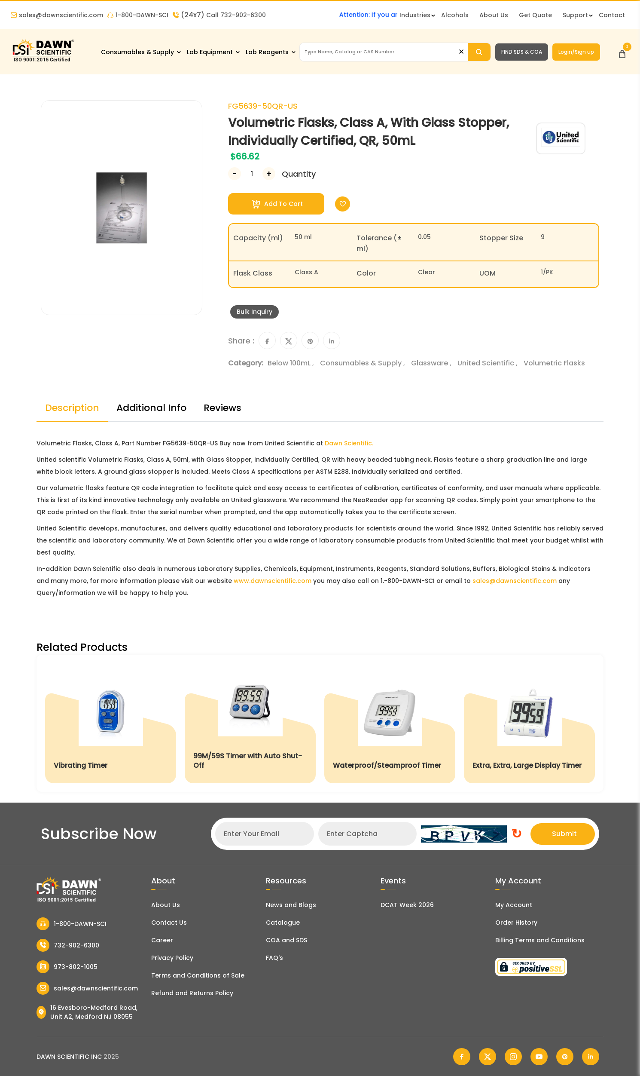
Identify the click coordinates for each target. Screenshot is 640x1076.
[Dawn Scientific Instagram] (513, 1056)
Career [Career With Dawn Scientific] (162, 940)
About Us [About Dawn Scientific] (493, 15)
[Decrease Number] (234, 173)
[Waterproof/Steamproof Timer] (389, 723)
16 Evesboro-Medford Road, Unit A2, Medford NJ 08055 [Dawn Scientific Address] (87, 1012)
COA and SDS (286, 940)
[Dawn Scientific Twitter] (487, 1056)
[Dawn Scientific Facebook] (461, 1056)
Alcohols (455, 15)
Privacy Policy (172, 957)
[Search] (479, 52)
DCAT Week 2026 (407, 905)
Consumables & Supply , (363, 363)
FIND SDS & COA (521, 51)
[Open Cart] (622, 51)
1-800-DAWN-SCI (137, 15)
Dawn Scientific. (349, 443)
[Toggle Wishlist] (342, 204)
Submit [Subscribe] (564, 834)
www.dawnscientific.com (272, 580)
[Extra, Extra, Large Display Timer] (529, 723)
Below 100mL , (292, 363)
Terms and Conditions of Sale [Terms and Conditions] (197, 975)
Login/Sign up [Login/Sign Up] (576, 51)
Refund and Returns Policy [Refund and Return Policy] (192, 993)
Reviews (222, 407)
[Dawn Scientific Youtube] (539, 1056)
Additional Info (151, 407)
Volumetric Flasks (554, 363)
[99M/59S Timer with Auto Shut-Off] (250, 723)
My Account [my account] (513, 905)
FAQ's (274, 957)
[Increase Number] (268, 173)
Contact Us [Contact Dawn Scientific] (169, 922)
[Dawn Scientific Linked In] (590, 1056)
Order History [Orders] (516, 922)
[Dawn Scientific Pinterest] (564, 1056)
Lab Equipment (210, 52)
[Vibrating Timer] (110, 723)
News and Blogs (291, 905)
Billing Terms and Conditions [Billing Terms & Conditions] (540, 940)
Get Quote (535, 15)
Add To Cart (277, 203)
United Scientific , (488, 363)
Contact (612, 15)
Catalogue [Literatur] (283, 922)
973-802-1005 (67, 966)
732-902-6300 (68, 945)
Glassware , (432, 363)
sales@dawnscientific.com (57, 15)
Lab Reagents (267, 52)
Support (575, 15)
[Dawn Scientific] (43, 60)
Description (72, 407)
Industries (414, 15)
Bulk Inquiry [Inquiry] (254, 311)
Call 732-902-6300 (219, 15)
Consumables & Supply (137, 52)
